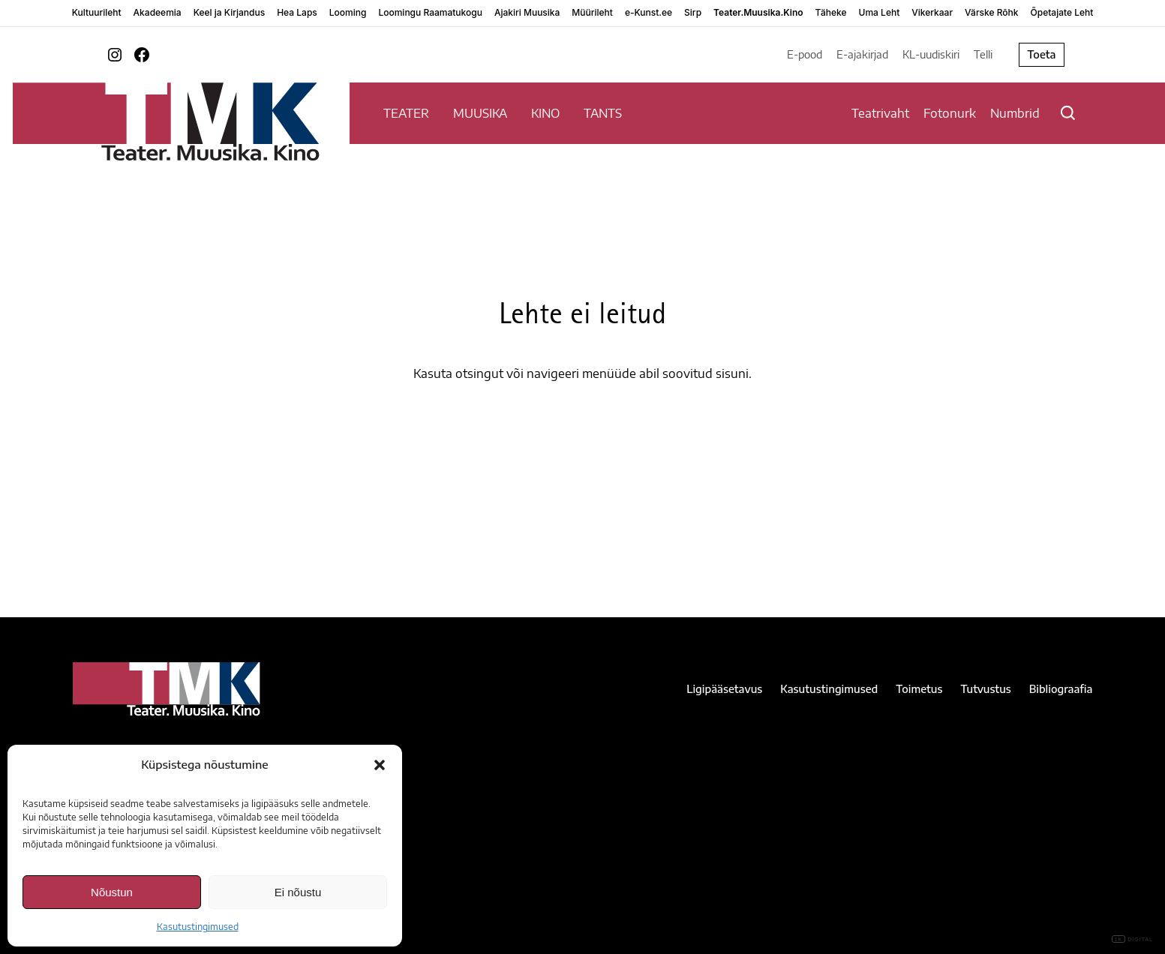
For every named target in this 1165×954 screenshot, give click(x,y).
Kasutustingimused (198, 926)
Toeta (1041, 54)
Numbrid (1015, 113)
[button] (379, 765)
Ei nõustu (298, 892)
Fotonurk (949, 113)
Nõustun (112, 892)
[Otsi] (1068, 113)
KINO (545, 113)
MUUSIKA (480, 113)
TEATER (406, 113)
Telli (983, 54)
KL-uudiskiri (930, 54)
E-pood (804, 54)
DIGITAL (1132, 939)
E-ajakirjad (862, 54)
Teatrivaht (880, 113)
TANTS (603, 113)
